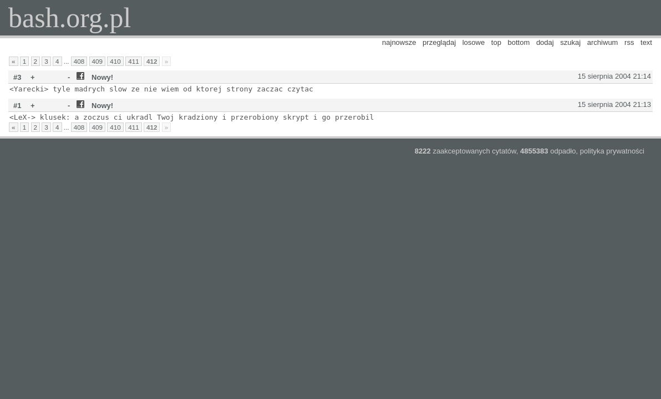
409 (97, 61)
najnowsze (399, 42)
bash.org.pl (69, 17)
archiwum (602, 42)
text (646, 42)
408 (79, 61)
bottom (519, 42)
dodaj (545, 42)
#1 (17, 105)
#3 (17, 77)
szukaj (570, 42)
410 (115, 61)
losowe (473, 42)
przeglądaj (439, 42)
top (496, 42)
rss (629, 42)
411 (133, 61)
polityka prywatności (612, 151)
